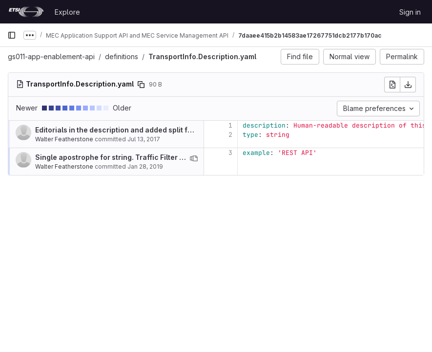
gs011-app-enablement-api (51, 56)
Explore (67, 12)
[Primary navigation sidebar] (12, 35)
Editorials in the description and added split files (117, 130)
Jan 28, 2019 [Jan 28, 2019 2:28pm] (145, 166)
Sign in (410, 12)
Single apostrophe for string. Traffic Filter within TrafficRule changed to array (168, 157)
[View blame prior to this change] (194, 158)
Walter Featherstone (64, 139)
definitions (121, 56)
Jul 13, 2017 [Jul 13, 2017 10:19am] (143, 139)
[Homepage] (26, 12)
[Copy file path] (141, 84)
